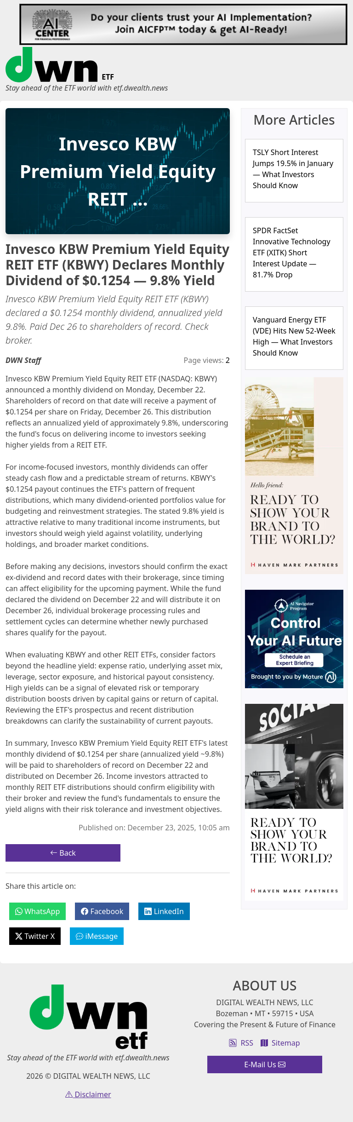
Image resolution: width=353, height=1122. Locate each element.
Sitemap (280, 1042)
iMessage (97, 936)
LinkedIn (163, 911)
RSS (241, 1042)
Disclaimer (88, 1094)
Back (63, 853)
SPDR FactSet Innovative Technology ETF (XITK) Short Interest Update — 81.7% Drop (291, 252)
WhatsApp (37, 911)
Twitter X (35, 936)
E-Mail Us (264, 1064)
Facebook (102, 911)
